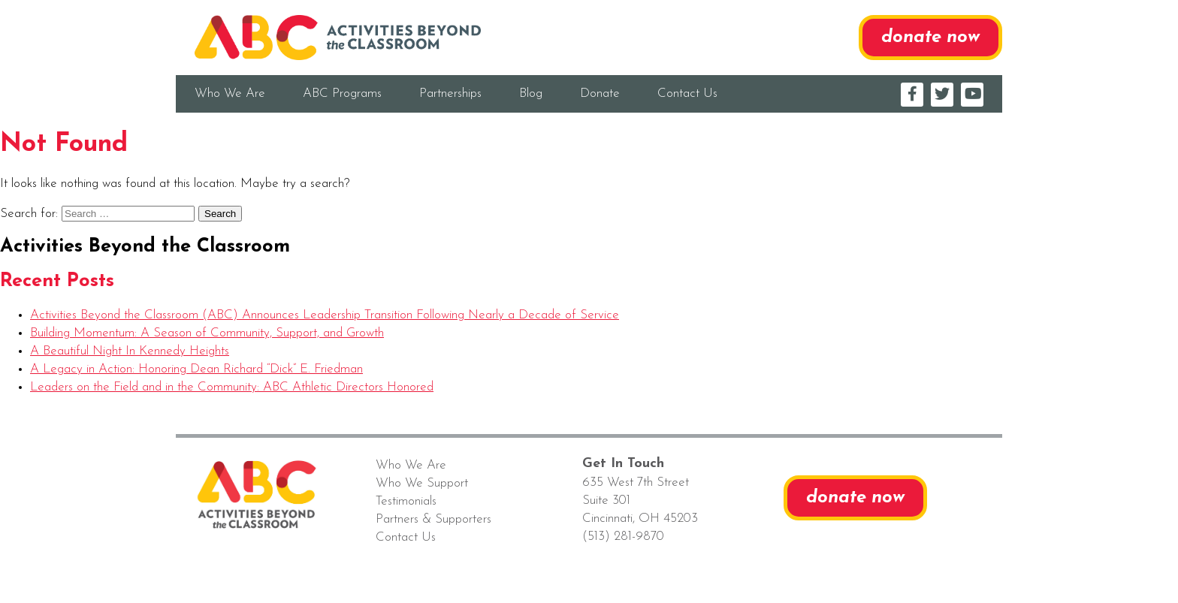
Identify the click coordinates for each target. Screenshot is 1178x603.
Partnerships (450, 93)
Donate (600, 93)
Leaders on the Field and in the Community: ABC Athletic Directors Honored (231, 387)
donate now (930, 38)
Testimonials (406, 501)
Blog (530, 93)
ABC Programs (342, 93)
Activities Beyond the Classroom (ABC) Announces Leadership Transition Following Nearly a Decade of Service (324, 315)
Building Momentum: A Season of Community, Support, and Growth (207, 333)
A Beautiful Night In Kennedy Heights (129, 351)
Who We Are (230, 93)
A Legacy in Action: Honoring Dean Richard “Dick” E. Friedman (196, 369)
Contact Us (687, 93)
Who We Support (422, 483)
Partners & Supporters (433, 519)
